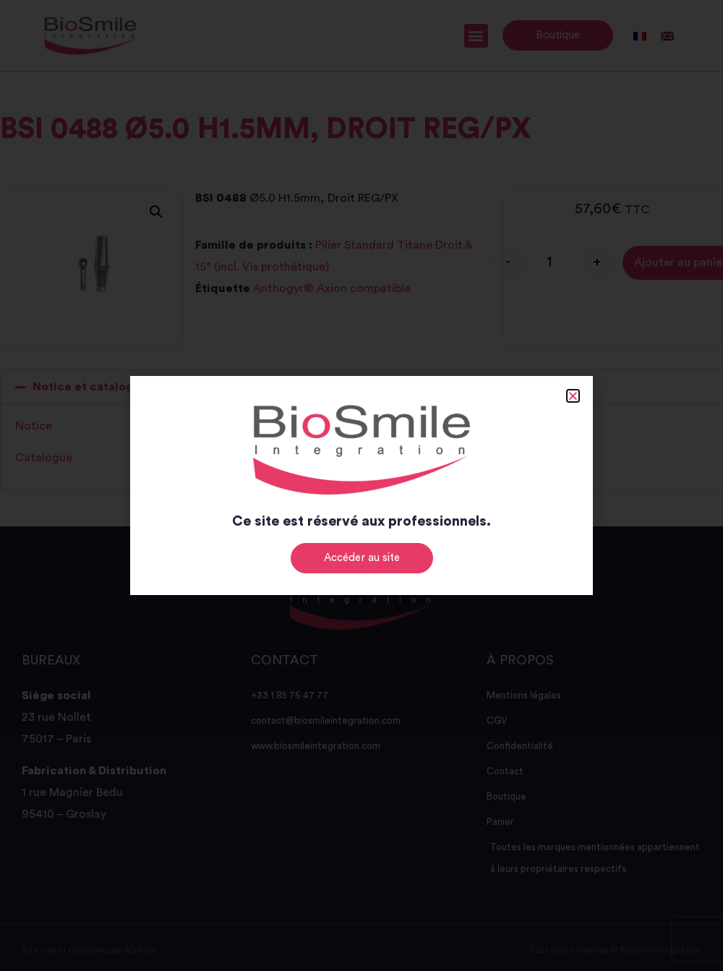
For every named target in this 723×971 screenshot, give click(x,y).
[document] (361, 485)
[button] (573, 395)
